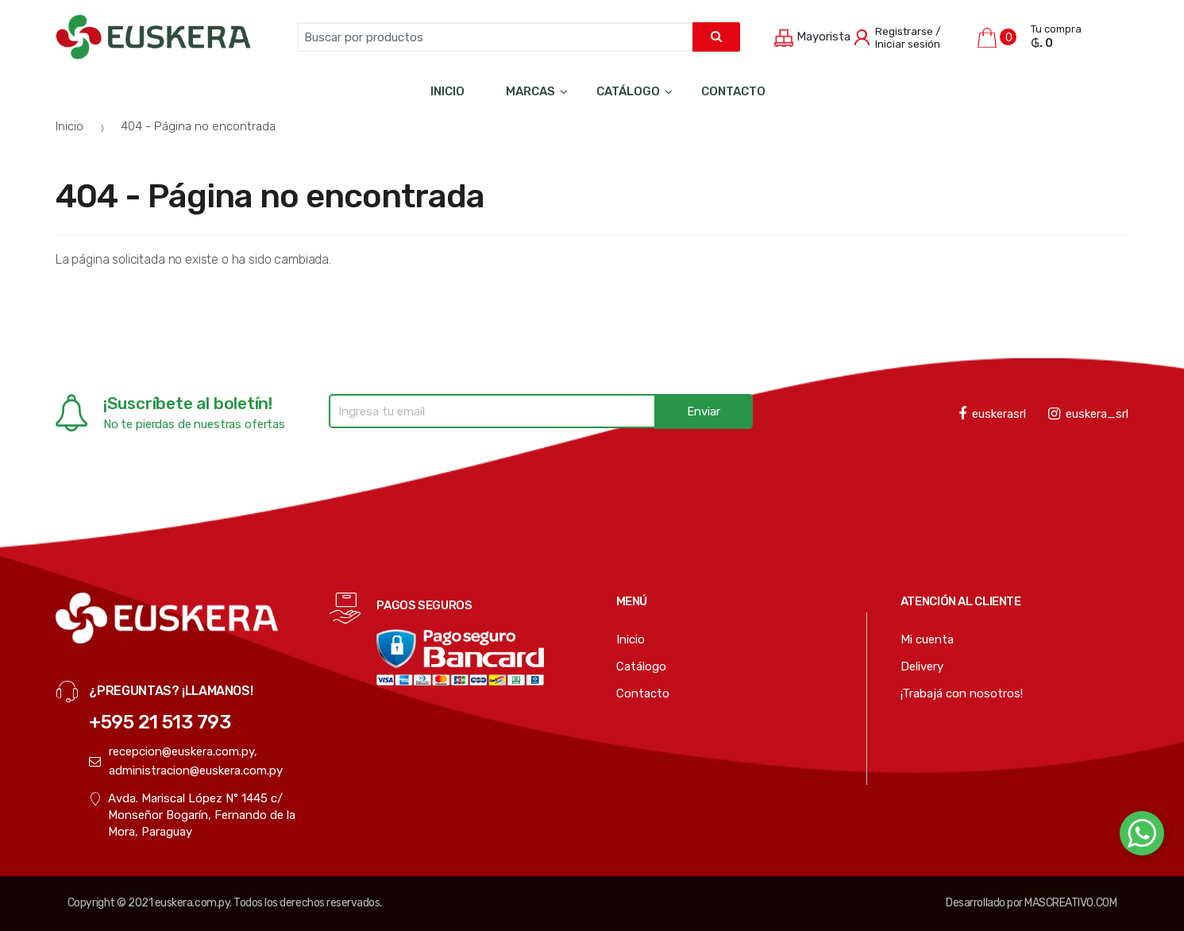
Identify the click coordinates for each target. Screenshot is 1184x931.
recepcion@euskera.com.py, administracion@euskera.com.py (186, 761)
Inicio (447, 91)
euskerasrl (992, 414)
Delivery (922, 666)
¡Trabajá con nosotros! (962, 693)
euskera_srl (1088, 414)
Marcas (530, 91)
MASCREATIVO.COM (1070, 903)
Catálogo (628, 91)
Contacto (733, 91)
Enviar (703, 411)
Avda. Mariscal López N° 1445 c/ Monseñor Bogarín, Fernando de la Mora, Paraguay (192, 815)
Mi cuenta (927, 639)
